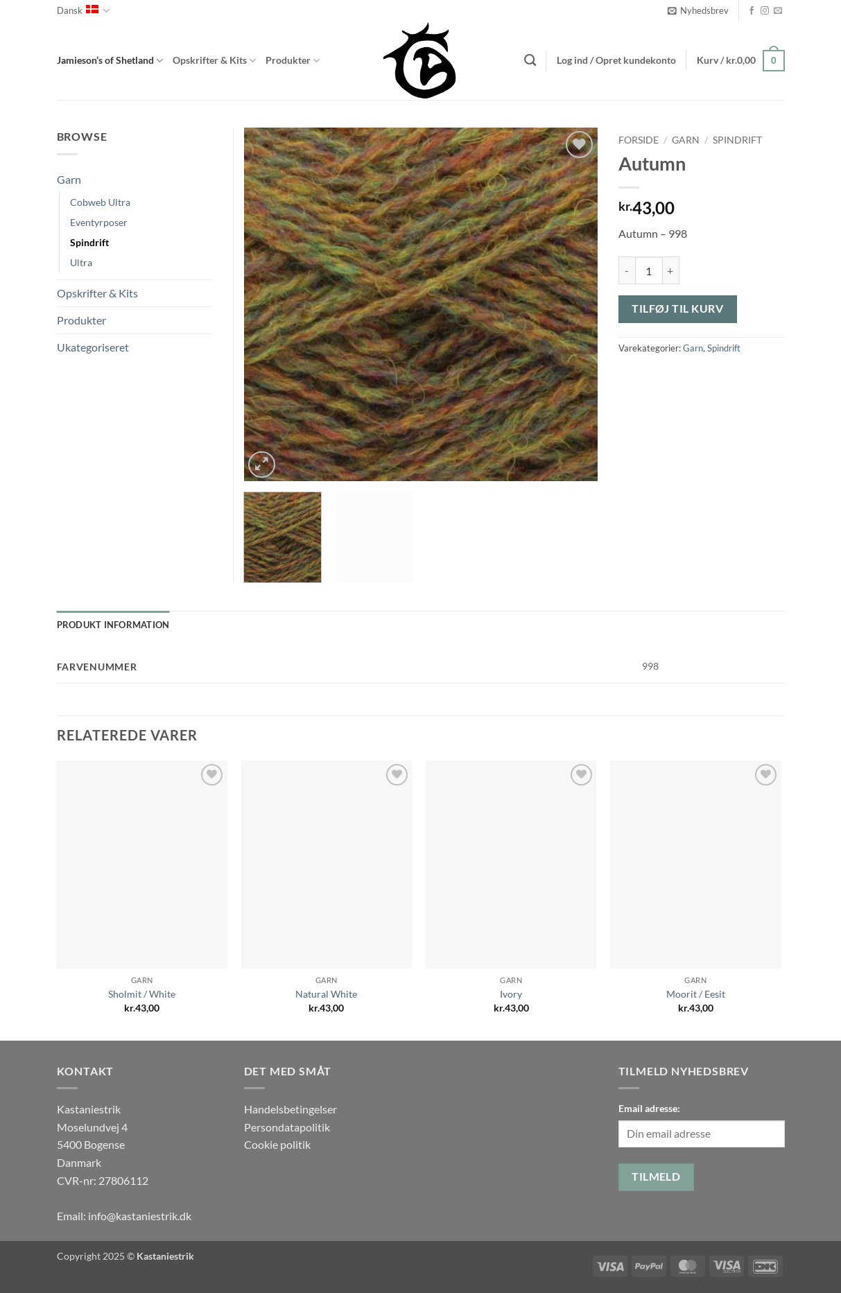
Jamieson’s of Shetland (110, 60)
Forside (638, 140)
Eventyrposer (99, 222)
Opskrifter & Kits (214, 60)
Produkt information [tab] (113, 624)
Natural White (326, 994)
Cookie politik (277, 1144)
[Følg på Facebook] (751, 11)
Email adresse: (649, 1108)
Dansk (83, 10)
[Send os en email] (778, 11)
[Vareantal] (649, 270)
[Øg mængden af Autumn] (671, 270)
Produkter (293, 60)
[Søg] (530, 60)
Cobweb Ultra (100, 202)
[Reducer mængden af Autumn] (626, 270)
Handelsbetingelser (290, 1109)
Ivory (511, 994)
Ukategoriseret (93, 347)
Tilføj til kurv (677, 308)
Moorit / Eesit (695, 994)
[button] (698, 10)
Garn (686, 140)
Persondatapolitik (287, 1127)
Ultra (81, 262)
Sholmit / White (141, 994)
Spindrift (737, 140)
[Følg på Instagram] (765, 11)
